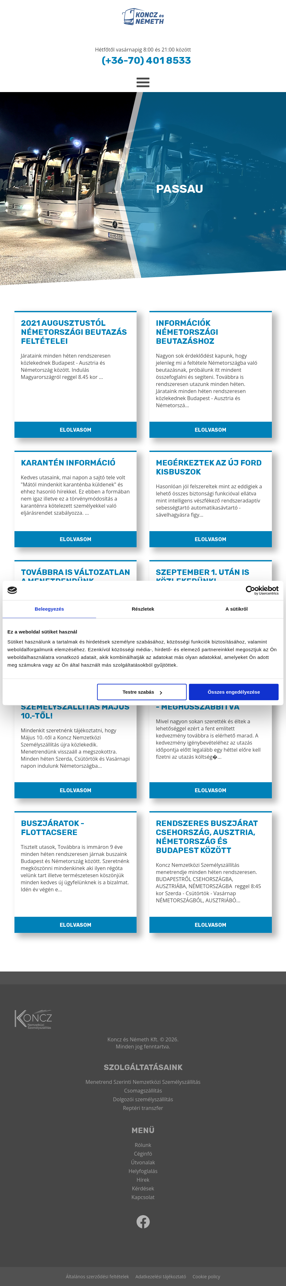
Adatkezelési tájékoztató (160, 1276)
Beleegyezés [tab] (49, 609)
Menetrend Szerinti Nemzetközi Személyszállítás (143, 1081)
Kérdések (143, 1188)
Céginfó (143, 1153)
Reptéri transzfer (143, 1108)
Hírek (143, 1179)
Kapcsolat (143, 1197)
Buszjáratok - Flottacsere (52, 828)
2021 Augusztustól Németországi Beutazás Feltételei (74, 332)
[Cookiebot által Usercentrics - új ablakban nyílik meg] (250, 590)
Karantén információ (68, 462)
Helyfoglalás (143, 1171)
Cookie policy (206, 1276)
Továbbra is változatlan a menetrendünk (75, 577)
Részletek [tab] (143, 609)
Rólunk (143, 1145)
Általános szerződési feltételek (97, 1276)
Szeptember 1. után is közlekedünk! (202, 577)
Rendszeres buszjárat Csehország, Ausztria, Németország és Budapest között (207, 837)
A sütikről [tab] (237, 609)
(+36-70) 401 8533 (146, 60)
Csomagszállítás (143, 1090)
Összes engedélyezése (234, 692)
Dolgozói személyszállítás (143, 1099)
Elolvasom (75, 430)
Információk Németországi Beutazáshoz (187, 332)
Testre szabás (142, 692)
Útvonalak (143, 1162)
